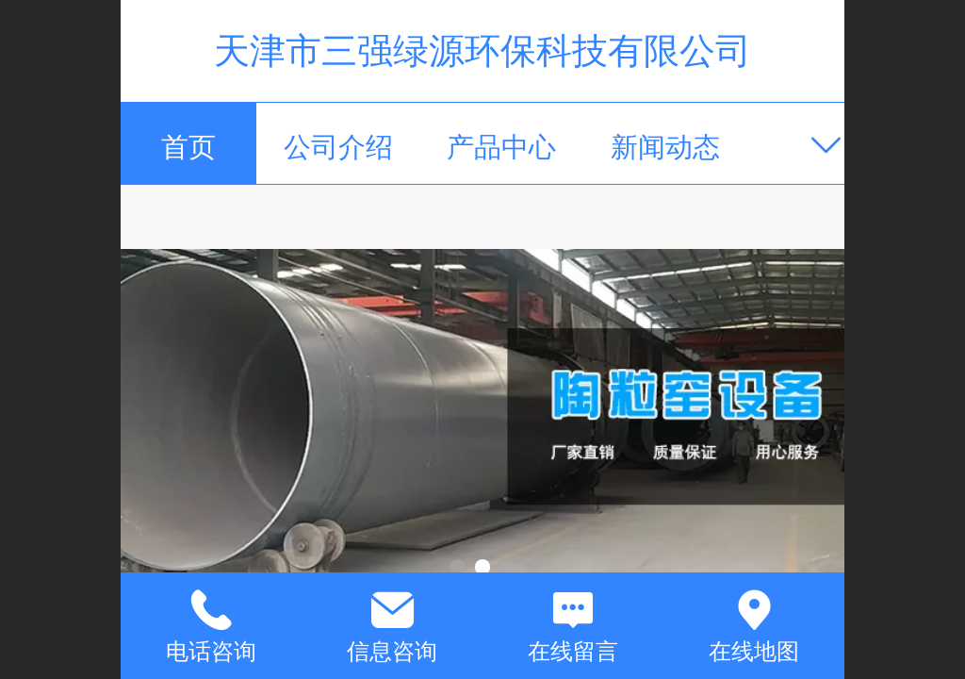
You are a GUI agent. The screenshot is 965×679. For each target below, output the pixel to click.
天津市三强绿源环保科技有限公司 (482, 50)
